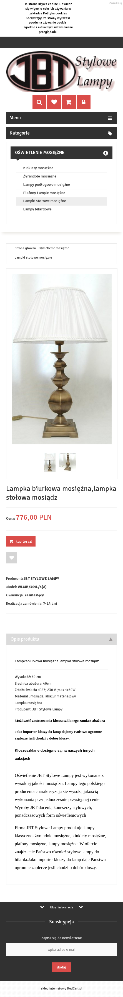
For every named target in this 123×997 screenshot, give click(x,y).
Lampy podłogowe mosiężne (46, 184)
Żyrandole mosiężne (39, 176)
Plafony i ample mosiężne (44, 193)
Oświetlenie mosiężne (39, 152)
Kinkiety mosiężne (38, 168)
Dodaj (61, 967)
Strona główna (25, 248)
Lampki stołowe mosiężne (44, 201)
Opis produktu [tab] (61, 639)
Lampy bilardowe (37, 209)
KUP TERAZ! (20, 541)
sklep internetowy (53, 988)
